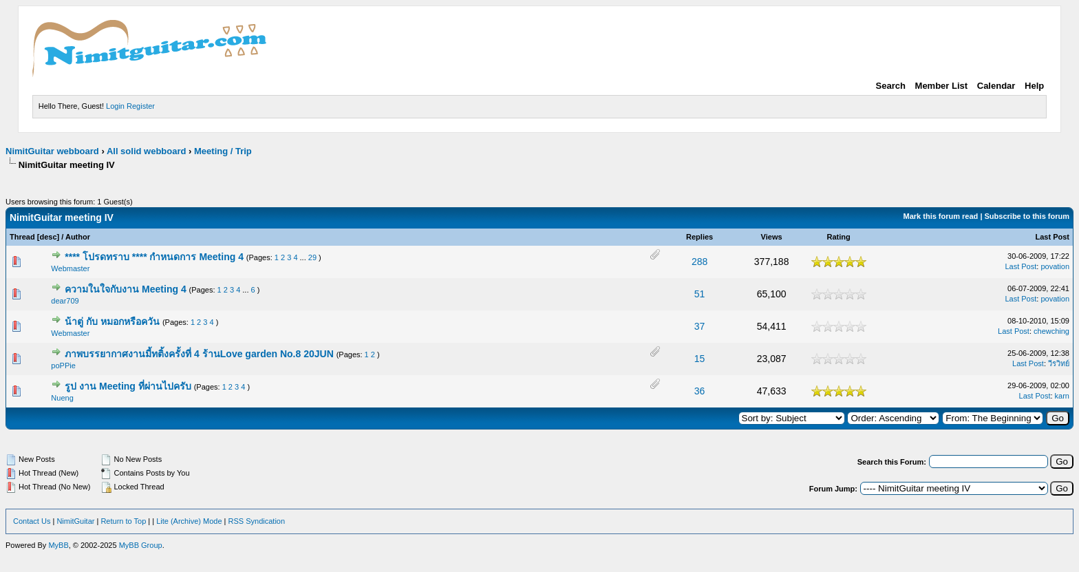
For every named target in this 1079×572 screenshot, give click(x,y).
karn (1062, 396)
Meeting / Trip (223, 151)
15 (699, 358)
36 (699, 390)
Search (891, 86)
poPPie (63, 365)
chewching (1051, 331)
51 (699, 293)
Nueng (62, 398)
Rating (838, 237)
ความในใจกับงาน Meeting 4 (125, 289)
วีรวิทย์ (1058, 363)
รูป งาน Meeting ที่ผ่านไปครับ (128, 386)
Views (771, 237)
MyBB (58, 545)
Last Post (1052, 237)
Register (141, 106)
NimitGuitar (75, 521)
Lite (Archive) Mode (189, 521)
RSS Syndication (257, 521)
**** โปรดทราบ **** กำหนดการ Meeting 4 (154, 256)
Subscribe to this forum (1027, 216)
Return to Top (123, 521)
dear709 (64, 301)
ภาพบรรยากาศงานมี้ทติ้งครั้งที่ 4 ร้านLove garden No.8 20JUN (199, 353)
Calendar (996, 86)
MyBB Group (140, 545)
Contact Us (31, 521)
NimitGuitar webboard (52, 151)
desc (47, 237)
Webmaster (70, 268)
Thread (22, 237)
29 (312, 257)
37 (699, 326)
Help (1034, 86)
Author (77, 237)
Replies (699, 237)
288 (699, 261)
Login (115, 106)
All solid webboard (146, 151)
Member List (941, 86)
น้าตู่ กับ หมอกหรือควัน (112, 321)
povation (1054, 266)
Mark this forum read (941, 216)
